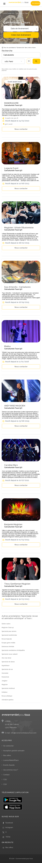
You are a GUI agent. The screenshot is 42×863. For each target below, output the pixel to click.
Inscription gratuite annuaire (13, 751)
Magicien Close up (8, 627)
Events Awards (9, 765)
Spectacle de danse (8, 662)
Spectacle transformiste (9, 635)
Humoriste (5, 673)
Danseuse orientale (8, 646)
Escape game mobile (8, 643)
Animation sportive (7, 700)
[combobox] (13, 61)
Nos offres (7, 755)
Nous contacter (21, 129)
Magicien (5, 684)
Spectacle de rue (7, 669)
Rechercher (36, 61)
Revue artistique (7, 696)
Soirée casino (6, 624)
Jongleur (4, 681)
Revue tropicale (7, 639)
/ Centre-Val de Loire (8, 13)
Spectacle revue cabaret (9, 654)
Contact (6, 775)
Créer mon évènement (21, 35)
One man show (6, 658)
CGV (5, 784)
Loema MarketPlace (11, 760)
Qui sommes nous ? (10, 770)
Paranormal (5, 677)
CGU (5, 779)
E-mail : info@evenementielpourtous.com (20, 733)
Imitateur (4, 692)
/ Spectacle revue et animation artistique (19, 9)
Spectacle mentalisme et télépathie (13, 650)
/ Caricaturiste (35, 9)
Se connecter (36, 3)
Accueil (4, 9)
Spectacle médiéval (8, 688)
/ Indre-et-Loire (19, 13)
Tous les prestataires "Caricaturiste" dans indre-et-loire (19, 48)
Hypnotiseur (5, 665)
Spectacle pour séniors (9, 631)
